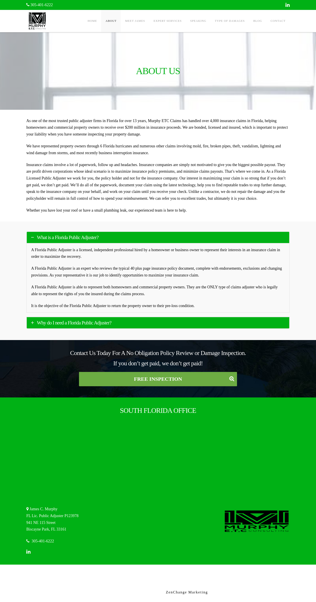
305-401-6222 (39, 5)
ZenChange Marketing (187, 592)
